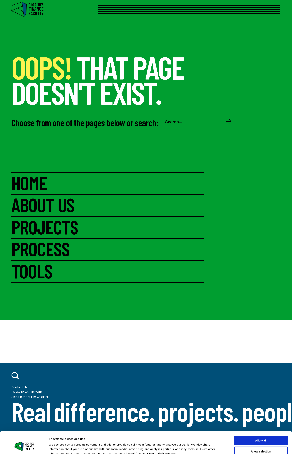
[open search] (15, 375)
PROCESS (40, 249)
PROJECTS (44, 227)
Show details (195, 446)
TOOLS (31, 271)
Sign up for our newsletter (29, 397)
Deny (261, 443)
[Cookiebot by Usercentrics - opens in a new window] (24, 447)
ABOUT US (42, 205)
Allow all (261, 421)
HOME (29, 183)
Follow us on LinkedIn (26, 392)
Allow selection (261, 432)
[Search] (228, 121)
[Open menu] (182, 9)
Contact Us (19, 387)
